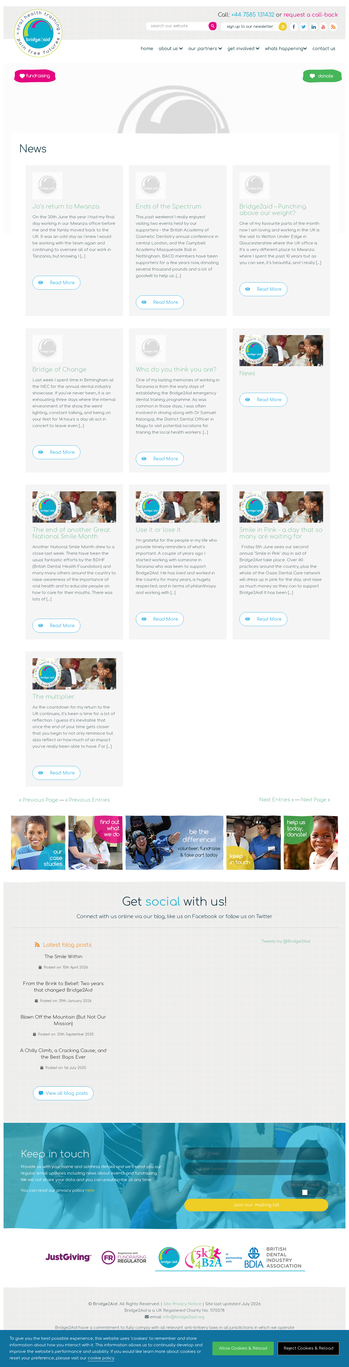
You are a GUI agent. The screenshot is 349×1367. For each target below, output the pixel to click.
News (248, 373)
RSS (333, 26)
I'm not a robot (305, 1198)
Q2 (95, 856)
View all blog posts (63, 1106)
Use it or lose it (161, 536)
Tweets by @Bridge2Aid (285, 954)
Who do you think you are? (173, 373)
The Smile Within (63, 970)
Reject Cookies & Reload (308, 1348)
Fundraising (35, 76)
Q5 (311, 856)
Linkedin (313, 26)
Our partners (205, 48)
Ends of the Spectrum (172, 206)
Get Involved (244, 48)
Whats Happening (286, 48)
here (90, 1203)
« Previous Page (38, 813)
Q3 (174, 856)
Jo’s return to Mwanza (70, 206)
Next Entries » (276, 813)
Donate (322, 76)
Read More (56, 282)
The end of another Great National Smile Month (67, 543)
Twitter (303, 26)
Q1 (38, 856)
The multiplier (55, 709)
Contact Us (323, 48)
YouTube (323, 26)
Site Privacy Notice (182, 1317)
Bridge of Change (62, 369)
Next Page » (315, 813)
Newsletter (253, 26)
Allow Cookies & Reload (243, 1348)
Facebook (294, 26)
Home (147, 48)
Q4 (253, 856)
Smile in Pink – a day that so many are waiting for (280, 540)
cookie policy (101, 1358)
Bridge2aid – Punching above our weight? (276, 210)
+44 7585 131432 (252, 15)
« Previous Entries (87, 813)
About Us (171, 48)
